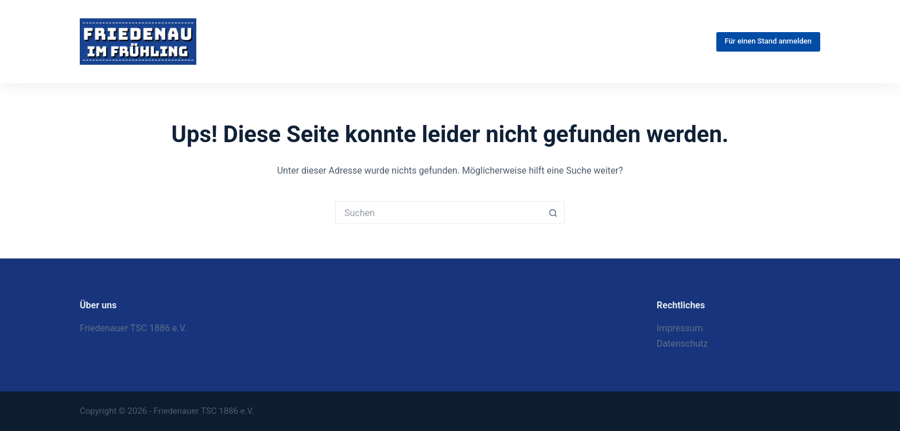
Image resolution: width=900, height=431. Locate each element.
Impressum (680, 328)
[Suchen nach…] (438, 212)
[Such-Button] (553, 212)
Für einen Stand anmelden (768, 41)
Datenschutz (682, 343)
